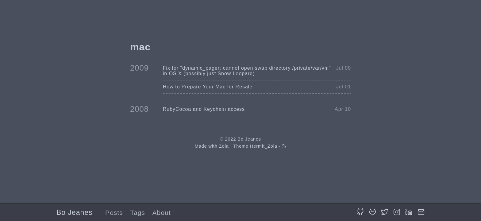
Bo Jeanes (74, 212)
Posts (114, 212)
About (161, 212)
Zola (224, 146)
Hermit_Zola (263, 146)
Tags (137, 212)
